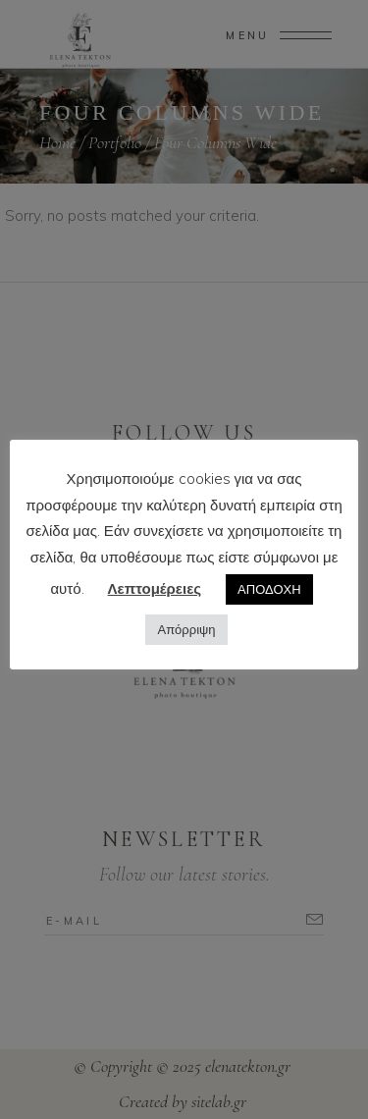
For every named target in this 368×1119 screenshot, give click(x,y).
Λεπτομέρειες (154, 588)
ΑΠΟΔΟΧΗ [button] (268, 589)
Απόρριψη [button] (186, 629)
